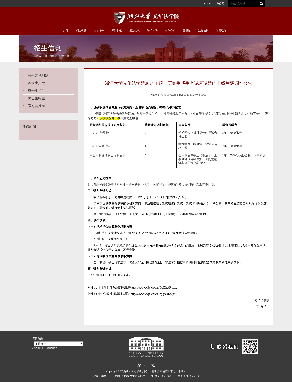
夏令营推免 (34, 106)
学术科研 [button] (152, 30)
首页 (38, 55)
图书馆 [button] (187, 30)
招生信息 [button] (134, 30)
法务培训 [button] (203, 30)
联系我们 (37, 348)
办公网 (220, 3)
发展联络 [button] (221, 30)
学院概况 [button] (81, 30)
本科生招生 (34, 83)
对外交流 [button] (170, 30)
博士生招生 (34, 98)
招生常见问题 (35, 75)
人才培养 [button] (98, 30)
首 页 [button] (65, 30)
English (208, 3)
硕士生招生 (65, 55)
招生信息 (50, 55)
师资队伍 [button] (116, 30)
